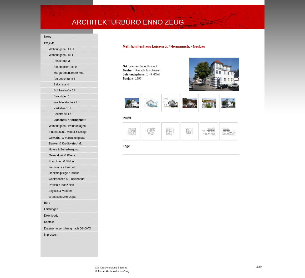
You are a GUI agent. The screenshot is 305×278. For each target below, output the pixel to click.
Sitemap (122, 267)
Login (259, 266)
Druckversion (105, 267)
